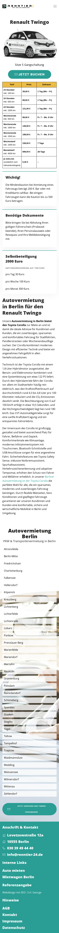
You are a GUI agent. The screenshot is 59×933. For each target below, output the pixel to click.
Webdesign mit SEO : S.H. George (21, 892)
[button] (55, 6)
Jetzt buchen (29, 74)
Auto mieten (13, 870)
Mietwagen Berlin (18, 876)
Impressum (12, 921)
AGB (6, 908)
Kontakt (9, 914)
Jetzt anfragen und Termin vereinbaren (26, 809)
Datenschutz (13, 927)
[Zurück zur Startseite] (18, 6)
